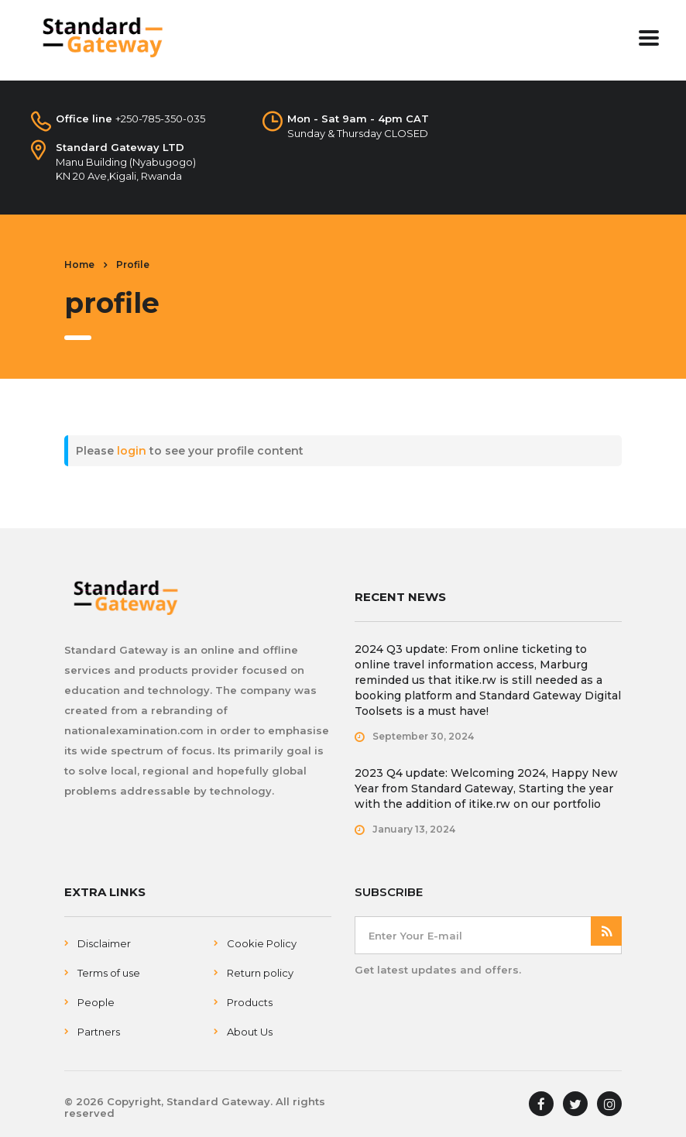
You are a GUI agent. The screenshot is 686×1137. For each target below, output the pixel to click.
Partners (98, 1031)
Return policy (260, 973)
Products (250, 1002)
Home (79, 264)
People (96, 1002)
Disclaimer (104, 943)
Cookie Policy (262, 943)
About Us (250, 1031)
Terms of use (108, 973)
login (131, 451)
